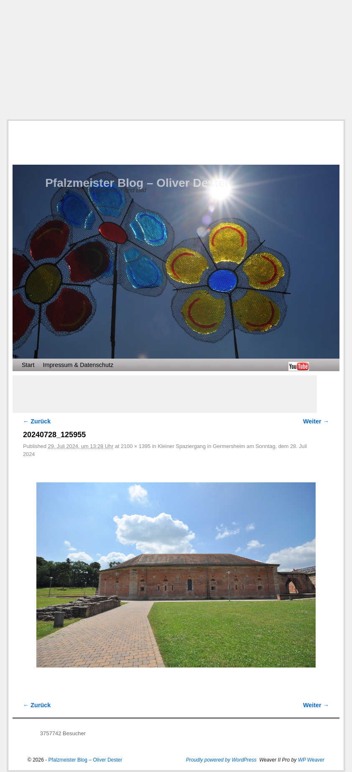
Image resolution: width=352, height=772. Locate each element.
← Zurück (37, 421)
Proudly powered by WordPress (221, 760)
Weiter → (316, 421)
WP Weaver (311, 760)
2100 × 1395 (135, 446)
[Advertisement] (180, 60)
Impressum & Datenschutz (78, 365)
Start (28, 365)
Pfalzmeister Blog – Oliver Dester (137, 182)
